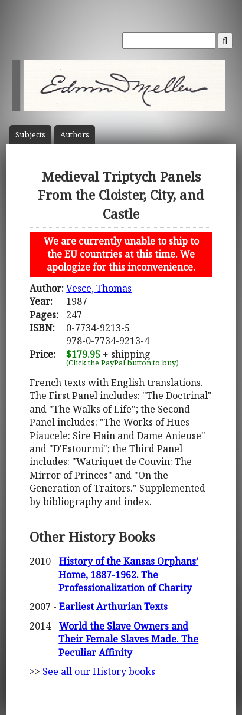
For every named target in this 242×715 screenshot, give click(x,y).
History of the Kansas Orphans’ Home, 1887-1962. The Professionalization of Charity (128, 574)
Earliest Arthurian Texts (113, 606)
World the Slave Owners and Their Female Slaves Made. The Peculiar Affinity (128, 639)
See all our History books (98, 671)
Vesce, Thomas (99, 288)
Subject (30, 135)
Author (74, 135)
